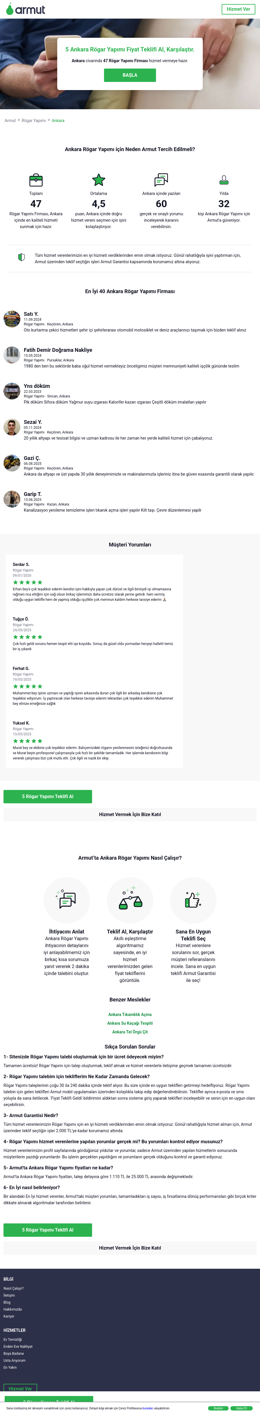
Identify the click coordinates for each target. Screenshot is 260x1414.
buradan (148, 1408)
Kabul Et (241, 1408)
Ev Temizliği (12, 1340)
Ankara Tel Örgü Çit (130, 1032)
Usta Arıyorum (14, 1361)
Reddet (218, 1408)
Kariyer (8, 1316)
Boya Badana (13, 1354)
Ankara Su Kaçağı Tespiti (130, 1023)
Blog (6, 1302)
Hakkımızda (12, 1309)
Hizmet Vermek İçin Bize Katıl (130, 814)
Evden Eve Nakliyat (18, 1347)
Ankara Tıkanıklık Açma (130, 1014)
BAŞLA (130, 75)
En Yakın (10, 1367)
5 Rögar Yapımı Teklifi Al (47, 796)
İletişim (9, 1295)
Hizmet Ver (238, 9)
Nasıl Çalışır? (13, 1288)
